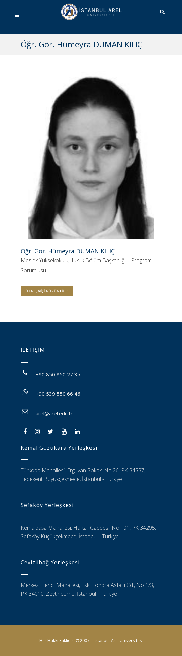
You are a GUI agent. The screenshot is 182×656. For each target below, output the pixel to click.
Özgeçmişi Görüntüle (46, 291)
